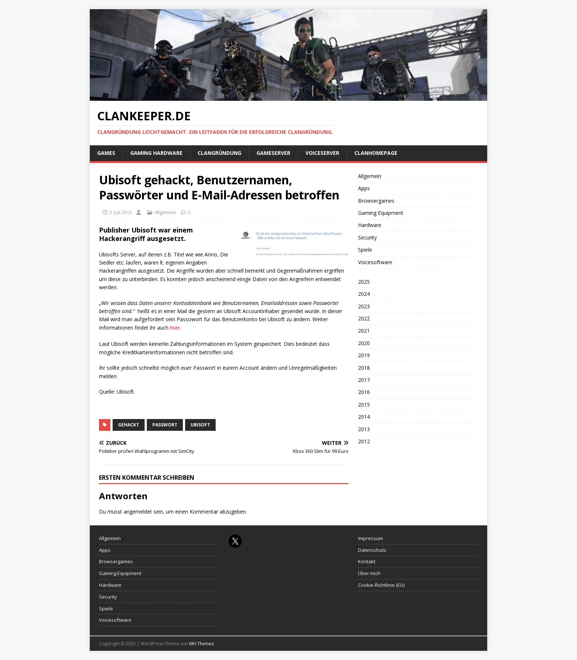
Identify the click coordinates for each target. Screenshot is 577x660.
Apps (364, 188)
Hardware (369, 224)
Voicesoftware (375, 262)
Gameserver (273, 152)
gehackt (128, 425)
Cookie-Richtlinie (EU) (381, 585)
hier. (175, 327)
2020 (364, 343)
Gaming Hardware (156, 152)
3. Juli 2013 (120, 212)
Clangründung (219, 152)
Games (106, 152)
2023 (364, 306)
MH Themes (201, 644)
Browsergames (376, 200)
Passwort (164, 425)
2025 (364, 281)
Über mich (369, 573)
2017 (364, 379)
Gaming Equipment (380, 212)
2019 (364, 355)
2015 (364, 404)
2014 (364, 416)
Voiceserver (322, 152)
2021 (364, 330)
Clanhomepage (375, 152)
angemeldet (138, 511)
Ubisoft (200, 425)
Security (367, 237)
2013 (364, 429)
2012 (364, 441)
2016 (364, 391)
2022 (364, 318)
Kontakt (366, 561)
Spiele (365, 249)
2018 (364, 367)
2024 (364, 293)
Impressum (370, 538)
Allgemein (165, 212)
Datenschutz (372, 550)
